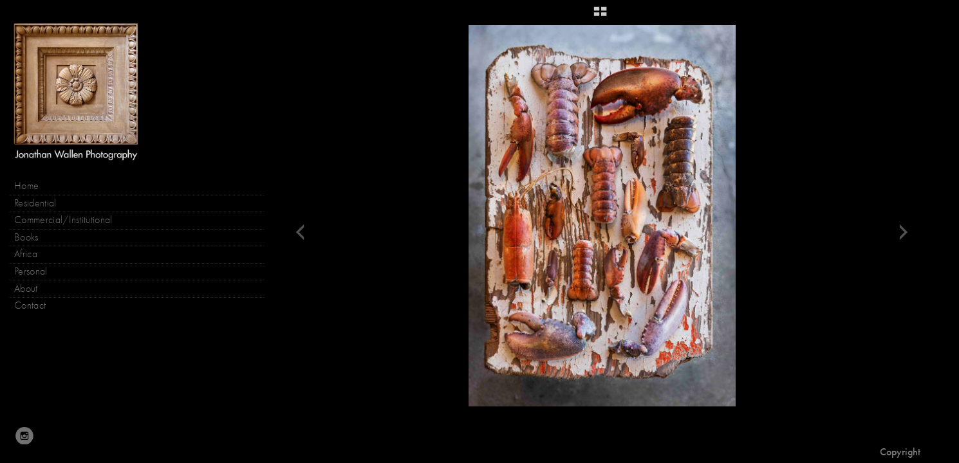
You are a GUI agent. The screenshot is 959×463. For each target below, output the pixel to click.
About (26, 289)
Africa (25, 254)
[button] (600, 16)
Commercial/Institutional (63, 220)
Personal (31, 271)
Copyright (900, 452)
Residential (35, 203)
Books (32, 238)
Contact (30, 305)
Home (26, 186)
